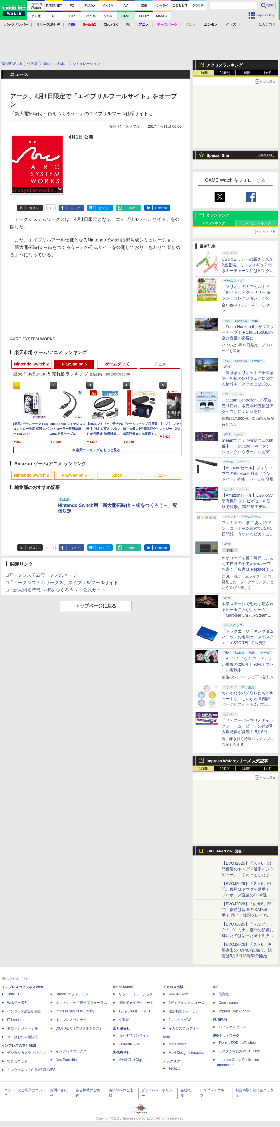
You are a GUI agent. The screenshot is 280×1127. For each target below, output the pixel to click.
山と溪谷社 (121, 1028)
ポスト (34, 208)
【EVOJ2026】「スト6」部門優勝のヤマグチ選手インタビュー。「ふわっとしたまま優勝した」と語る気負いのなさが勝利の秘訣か (248, 874)
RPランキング (214, 223)
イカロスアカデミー (184, 1028)
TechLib (174, 1068)
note (132, 208)
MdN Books (177, 1044)
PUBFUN (220, 1020)
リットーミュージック (136, 994)
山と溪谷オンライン (134, 1036)
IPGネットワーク (226, 1036)
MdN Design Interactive (186, 1053)
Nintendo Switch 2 (31, 364)
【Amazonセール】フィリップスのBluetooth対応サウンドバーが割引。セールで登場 (248, 473)
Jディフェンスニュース (187, 1003)
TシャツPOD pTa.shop (237, 1043)
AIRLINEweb (178, 994)
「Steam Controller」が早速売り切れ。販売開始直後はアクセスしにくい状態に (248, 406)
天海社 (224, 994)
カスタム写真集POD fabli (239, 1051)
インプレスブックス (71, 1051)
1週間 (246, 73)
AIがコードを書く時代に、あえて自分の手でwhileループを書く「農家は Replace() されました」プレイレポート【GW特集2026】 (247, 569)
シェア (75, 208)
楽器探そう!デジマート (136, 1003)
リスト (50, 208)
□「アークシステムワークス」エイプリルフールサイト (62, 582)
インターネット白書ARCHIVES (31, 1070)
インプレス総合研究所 (24, 1011)
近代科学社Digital (132, 1060)
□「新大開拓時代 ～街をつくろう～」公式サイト (56, 590)
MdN (166, 1037)
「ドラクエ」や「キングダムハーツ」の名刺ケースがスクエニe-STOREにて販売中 (248, 637)
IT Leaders (15, 1020)
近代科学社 (121, 1053)
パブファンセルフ (232, 1027)
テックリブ (171, 1061)
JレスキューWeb (181, 1020)
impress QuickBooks (234, 1011)
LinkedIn (161, 208)
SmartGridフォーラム (72, 994)
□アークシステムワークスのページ (41, 575)
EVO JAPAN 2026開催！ (226, 851)
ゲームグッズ (117, 364)
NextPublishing (67, 1060)
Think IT (13, 994)
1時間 (203, 73)
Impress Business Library (75, 1011)
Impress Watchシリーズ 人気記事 (237, 761)
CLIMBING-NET (131, 1044)
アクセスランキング (225, 65)
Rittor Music (123, 987)
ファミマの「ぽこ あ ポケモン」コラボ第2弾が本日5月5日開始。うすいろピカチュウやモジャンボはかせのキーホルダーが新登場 (248, 534)
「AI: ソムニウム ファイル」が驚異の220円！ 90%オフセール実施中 (247, 664)
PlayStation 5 (74, 364)
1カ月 (267, 73)
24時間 (224, 73)
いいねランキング (257, 223)
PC (128, 25)
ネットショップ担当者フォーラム (81, 1003)
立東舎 (124, 1020)
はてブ (104, 208)
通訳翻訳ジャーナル (184, 1011)
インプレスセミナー (71, 1020)
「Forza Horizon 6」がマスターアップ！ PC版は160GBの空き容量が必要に (248, 332)
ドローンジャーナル (22, 1028)
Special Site (218, 155)
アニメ (160, 364)
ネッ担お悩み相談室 (22, 1037)
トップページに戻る (95, 606)
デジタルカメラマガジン (26, 1053)
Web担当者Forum (20, 1003)
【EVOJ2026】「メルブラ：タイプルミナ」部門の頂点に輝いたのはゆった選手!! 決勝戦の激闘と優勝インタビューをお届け (248, 935)
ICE (216, 987)
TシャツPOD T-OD (134, 1011)
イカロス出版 (173, 987)
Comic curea (228, 1003)
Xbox (117, 475)
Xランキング (218, 215)
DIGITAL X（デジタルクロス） (79, 1028)
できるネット (17, 1061)
